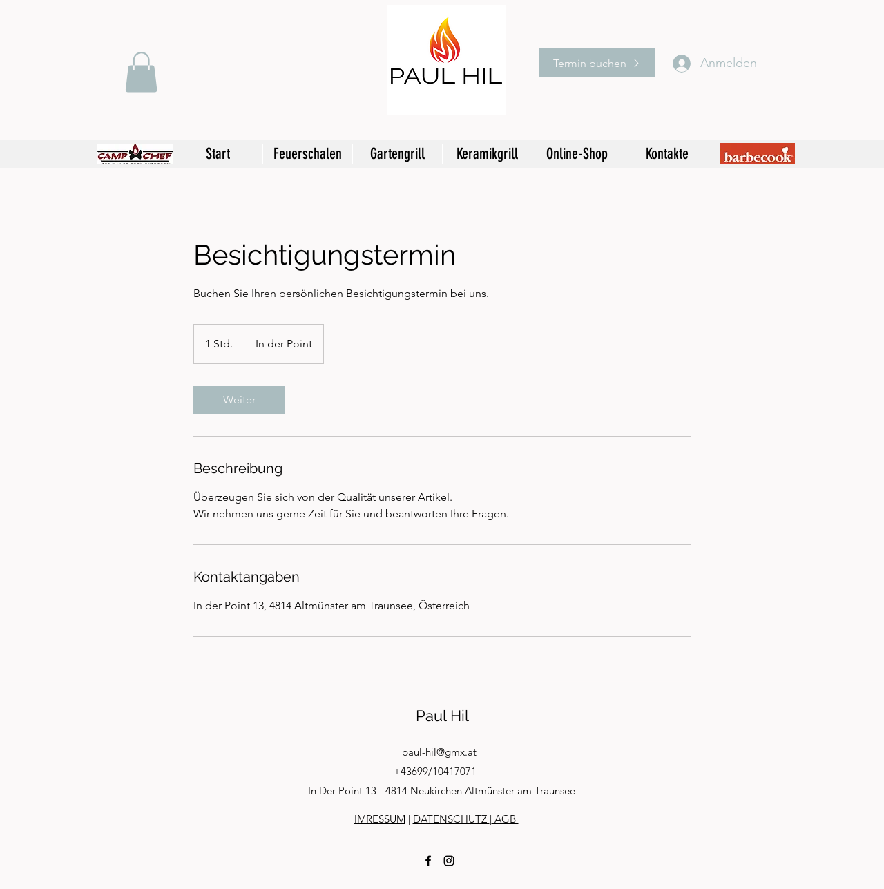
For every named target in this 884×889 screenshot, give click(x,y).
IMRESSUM (379, 818)
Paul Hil (442, 716)
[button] (141, 72)
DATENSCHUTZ (451, 818)
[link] (239, 400)
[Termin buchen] (597, 62)
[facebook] (428, 861)
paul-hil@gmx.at (439, 751)
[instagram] (449, 861)
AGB (505, 818)
